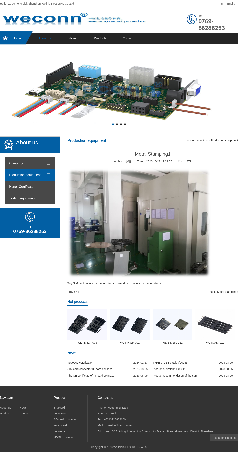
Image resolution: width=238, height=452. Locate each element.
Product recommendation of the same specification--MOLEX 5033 (176, 375)
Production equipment (25, 175)
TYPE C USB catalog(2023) (170, 362)
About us (44, 38)
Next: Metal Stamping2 (224, 291)
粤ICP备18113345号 (134, 447)
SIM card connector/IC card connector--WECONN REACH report (91, 369)
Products (100, 38)
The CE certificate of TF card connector (91, 375)
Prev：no (73, 291)
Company (16, 163)
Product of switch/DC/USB (169, 369)
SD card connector (65, 419)
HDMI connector (64, 437)
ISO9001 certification (80, 362)
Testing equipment (22, 198)
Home (17, 38)
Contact (127, 38)
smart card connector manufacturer (139, 283)
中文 (220, 3)
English (231, 3)
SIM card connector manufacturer (93, 283)
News (72, 38)
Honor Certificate (21, 186)
